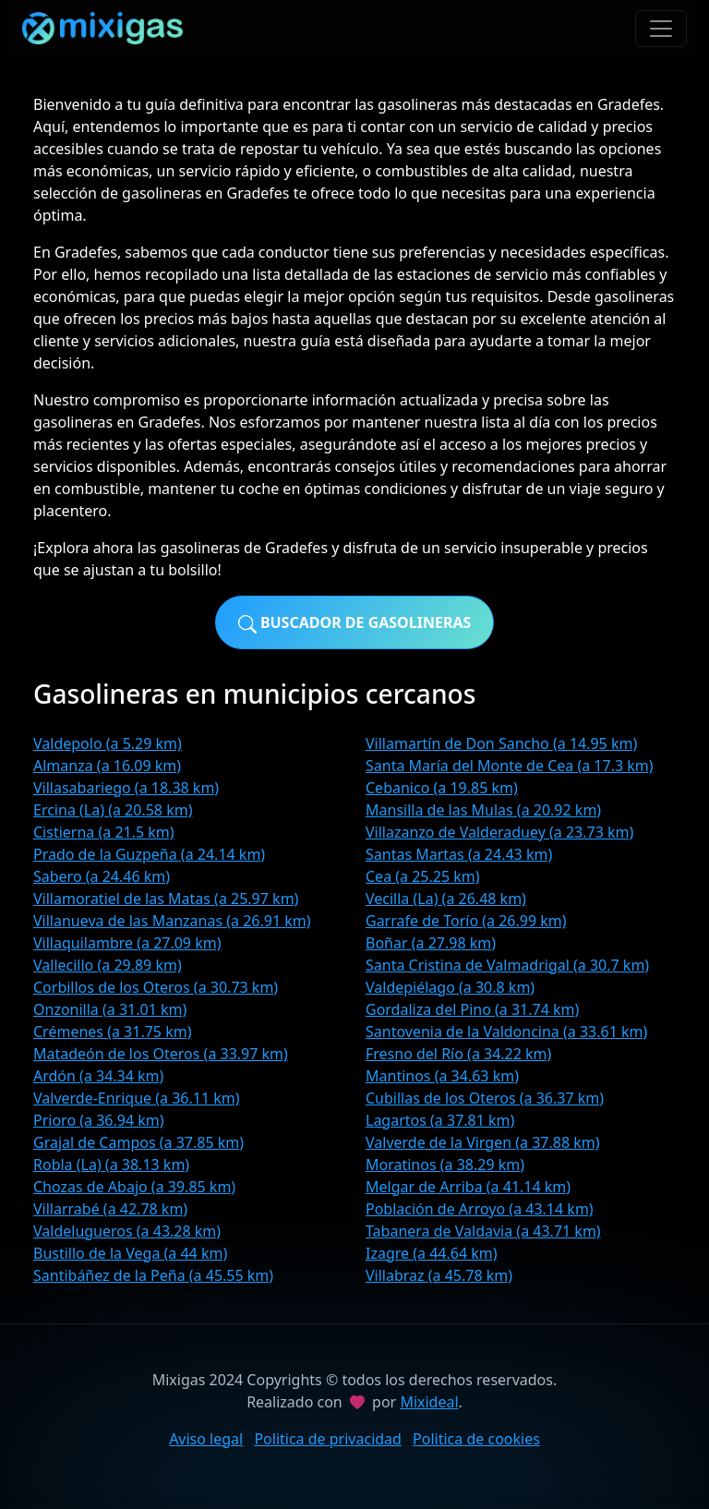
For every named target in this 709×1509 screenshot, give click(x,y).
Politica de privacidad (328, 1439)
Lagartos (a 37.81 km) (440, 1120)
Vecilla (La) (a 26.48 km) (446, 898)
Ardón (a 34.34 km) (98, 1076)
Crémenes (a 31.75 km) (112, 1031)
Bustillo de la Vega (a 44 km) (130, 1253)
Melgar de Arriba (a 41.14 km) (468, 1187)
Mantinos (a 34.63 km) (442, 1076)
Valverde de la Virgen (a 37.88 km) (483, 1142)
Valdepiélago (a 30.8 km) (450, 987)
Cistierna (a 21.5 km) (103, 832)
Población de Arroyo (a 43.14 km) (480, 1209)
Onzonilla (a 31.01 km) (109, 1009)
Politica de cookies (476, 1439)
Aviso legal (206, 1439)
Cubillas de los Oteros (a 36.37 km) (485, 1098)
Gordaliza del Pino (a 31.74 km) (472, 1009)
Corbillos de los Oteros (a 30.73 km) (155, 987)
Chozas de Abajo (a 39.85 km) (134, 1187)
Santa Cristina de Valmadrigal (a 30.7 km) (507, 965)
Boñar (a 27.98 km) (431, 943)
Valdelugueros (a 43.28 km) (127, 1231)
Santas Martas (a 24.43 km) (459, 854)
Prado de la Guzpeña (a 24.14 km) (149, 854)
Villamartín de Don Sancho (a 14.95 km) (501, 743)
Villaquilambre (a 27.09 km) (127, 943)
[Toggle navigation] (661, 28)
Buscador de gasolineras (355, 623)
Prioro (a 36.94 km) (98, 1120)
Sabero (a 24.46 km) (101, 876)
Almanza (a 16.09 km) (107, 765)
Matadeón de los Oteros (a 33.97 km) (160, 1054)
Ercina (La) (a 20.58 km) (112, 810)
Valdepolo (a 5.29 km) (107, 743)
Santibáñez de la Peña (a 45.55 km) (153, 1275)
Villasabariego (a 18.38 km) (126, 788)
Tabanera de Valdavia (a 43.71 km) (483, 1231)
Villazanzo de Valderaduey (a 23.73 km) (499, 832)
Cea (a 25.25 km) (423, 876)
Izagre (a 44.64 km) (432, 1253)
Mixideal (429, 1402)
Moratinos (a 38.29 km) (445, 1164)
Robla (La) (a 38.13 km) (111, 1164)
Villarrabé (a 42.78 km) (110, 1209)
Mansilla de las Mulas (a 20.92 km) (483, 810)
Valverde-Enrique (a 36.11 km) (136, 1098)
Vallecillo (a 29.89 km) (107, 965)
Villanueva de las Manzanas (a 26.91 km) (172, 921)
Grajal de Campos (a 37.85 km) (138, 1142)
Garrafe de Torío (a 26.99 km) (466, 921)
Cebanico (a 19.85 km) (442, 788)
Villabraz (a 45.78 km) (439, 1275)
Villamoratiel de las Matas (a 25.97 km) (165, 898)
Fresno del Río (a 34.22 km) (458, 1054)
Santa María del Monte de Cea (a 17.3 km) (510, 765)
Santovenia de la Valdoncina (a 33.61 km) (506, 1031)
